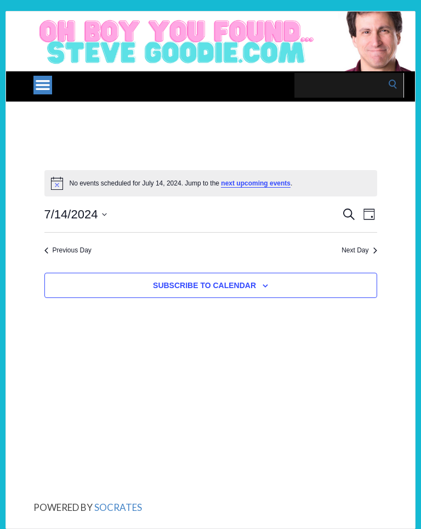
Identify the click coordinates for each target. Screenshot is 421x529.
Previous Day (68, 250)
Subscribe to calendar (204, 285)
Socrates (118, 507)
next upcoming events (256, 183)
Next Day (359, 250)
